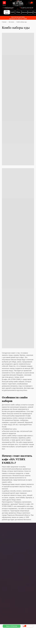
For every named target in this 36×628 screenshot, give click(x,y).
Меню (4, 5)
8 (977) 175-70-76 (27, 8)
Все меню (11, 22)
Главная (4, 22)
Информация (9, 8)
